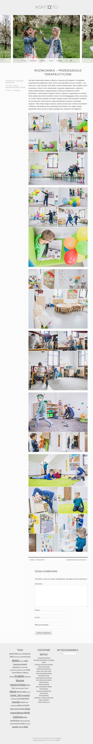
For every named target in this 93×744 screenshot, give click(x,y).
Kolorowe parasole (43, 684)
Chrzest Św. (26, 653)
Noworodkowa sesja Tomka (44, 677)
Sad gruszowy (44, 693)
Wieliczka (23, 87)
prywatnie (25, 695)
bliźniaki (20, 653)
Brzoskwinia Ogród (43, 675)
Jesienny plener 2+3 (44, 702)
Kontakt (59, 60)
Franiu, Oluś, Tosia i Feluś (43, 671)
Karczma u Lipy (21, 670)
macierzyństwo (18, 684)
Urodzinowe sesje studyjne (77, 560)
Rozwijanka (57, 740)
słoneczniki (27, 723)
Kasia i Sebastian (44, 700)
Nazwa (38, 610)
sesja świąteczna (15, 723)
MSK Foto (58, 738)
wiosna (21, 727)
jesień (24, 664)
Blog (51, 60)
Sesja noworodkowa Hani (44, 691)
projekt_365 (15, 695)
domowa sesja (25, 656)
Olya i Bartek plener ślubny (43, 680)
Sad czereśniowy (44, 695)
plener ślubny (22, 692)
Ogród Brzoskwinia (20, 688)
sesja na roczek (23, 705)
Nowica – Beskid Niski (36, 560)
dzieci (10, 85)
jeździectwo (16, 667)
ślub (26, 727)
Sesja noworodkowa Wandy (44, 686)
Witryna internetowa (41, 625)
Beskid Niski (13, 654)
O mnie (24, 60)
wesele (15, 727)
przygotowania (23, 698)
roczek (22, 702)
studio (22, 723)
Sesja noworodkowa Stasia (44, 673)
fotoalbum (21, 661)
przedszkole (9, 87)
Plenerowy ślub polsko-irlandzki (44, 664)
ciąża (12, 656)
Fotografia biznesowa (44, 658)
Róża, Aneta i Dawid (44, 666)
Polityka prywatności (38, 740)
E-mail (37, 617)
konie (28, 670)
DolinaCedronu (17, 656)
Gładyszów (17, 664)
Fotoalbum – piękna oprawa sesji (43, 697)
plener (13, 691)
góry (26, 661)
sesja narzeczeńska (17, 709)
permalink (17, 90)
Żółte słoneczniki (44, 682)
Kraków (19, 676)
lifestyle (15, 85)
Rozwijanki (69, 96)
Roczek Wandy (44, 688)
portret (28, 692)
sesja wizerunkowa (25, 720)
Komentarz (38, 584)
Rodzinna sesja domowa (44, 669)
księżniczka (27, 676)
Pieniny (26, 688)
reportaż (16, 87)
